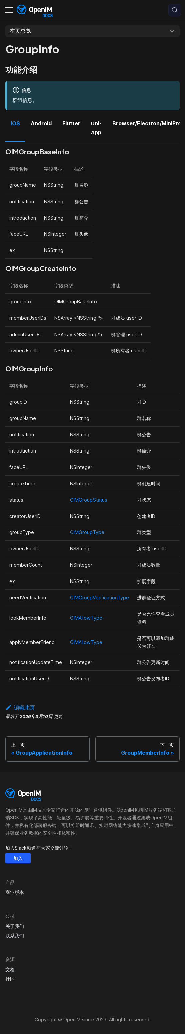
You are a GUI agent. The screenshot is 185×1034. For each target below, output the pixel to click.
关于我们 (14, 926)
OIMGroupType (87, 532)
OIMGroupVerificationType (99, 597)
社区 (10, 979)
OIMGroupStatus (88, 500)
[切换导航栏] (9, 10)
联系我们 (14, 935)
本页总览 (20, 30)
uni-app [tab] (96, 127)
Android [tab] (41, 123)
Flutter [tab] (71, 123)
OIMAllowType (86, 618)
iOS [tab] (15, 123)
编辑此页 (20, 707)
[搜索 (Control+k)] (174, 10)
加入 (18, 858)
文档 (10, 969)
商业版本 (14, 892)
